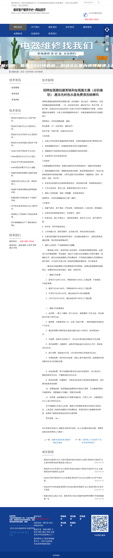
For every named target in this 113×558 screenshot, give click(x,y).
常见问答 (15, 100)
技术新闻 (39, 72)
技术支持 (15, 94)
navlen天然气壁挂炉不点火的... (23, 151)
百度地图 (13, 532)
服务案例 (87, 27)
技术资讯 (70, 27)
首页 (22, 72)
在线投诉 (35, 33)
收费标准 (18, 33)
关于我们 (35, 27)
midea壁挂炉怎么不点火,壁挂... (24, 156)
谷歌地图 (20, 532)
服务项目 (52, 27)
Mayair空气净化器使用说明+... (23, 162)
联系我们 (52, 33)
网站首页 (18, 27)
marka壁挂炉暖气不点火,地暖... (24, 167)
